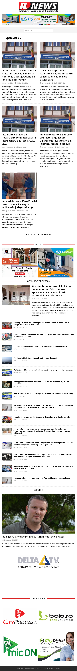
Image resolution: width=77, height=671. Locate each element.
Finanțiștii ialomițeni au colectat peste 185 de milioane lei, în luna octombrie (41, 383)
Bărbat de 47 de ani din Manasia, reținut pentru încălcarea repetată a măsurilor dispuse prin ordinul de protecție (43, 455)
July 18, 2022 (8, 147)
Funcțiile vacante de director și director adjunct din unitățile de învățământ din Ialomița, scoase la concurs (56, 139)
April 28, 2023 (8, 83)
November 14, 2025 (21, 372)
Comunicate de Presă (38, 281)
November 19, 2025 (40, 299)
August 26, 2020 (9, 211)
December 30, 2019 (11, 540)
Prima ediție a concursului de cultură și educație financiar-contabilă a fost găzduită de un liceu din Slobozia (19, 75)
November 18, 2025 (21, 327)
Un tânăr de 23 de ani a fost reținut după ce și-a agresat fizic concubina (44, 370)
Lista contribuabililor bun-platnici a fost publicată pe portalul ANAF (42, 478)
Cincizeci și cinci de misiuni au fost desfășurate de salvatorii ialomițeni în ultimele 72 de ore (44, 335)
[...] (42, 315)
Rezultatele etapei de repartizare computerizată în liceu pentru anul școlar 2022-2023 (19, 139)
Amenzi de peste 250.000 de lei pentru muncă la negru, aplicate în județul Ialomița (19, 204)
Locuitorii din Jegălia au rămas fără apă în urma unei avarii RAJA (40, 346)
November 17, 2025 (21, 339)
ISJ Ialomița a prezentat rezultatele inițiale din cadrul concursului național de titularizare (56, 75)
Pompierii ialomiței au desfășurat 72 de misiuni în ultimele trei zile (42, 417)
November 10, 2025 (21, 420)
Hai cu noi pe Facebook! (38, 235)
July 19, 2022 (46, 83)
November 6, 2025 (21, 459)
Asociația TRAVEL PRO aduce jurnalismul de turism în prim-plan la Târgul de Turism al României (41, 324)
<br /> (38, 582)
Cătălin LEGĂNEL (22, 83)
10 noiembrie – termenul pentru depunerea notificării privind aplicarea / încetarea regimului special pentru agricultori (44, 444)
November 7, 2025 (21, 447)
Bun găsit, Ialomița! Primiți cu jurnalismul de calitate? (33, 536)
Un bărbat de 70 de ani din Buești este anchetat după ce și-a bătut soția (44, 393)
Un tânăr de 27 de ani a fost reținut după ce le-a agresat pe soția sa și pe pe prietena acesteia (43, 467)
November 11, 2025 (21, 396)
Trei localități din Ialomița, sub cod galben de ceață (35, 358)
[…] (33, 100)
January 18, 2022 (47, 147)
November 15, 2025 (21, 361)
